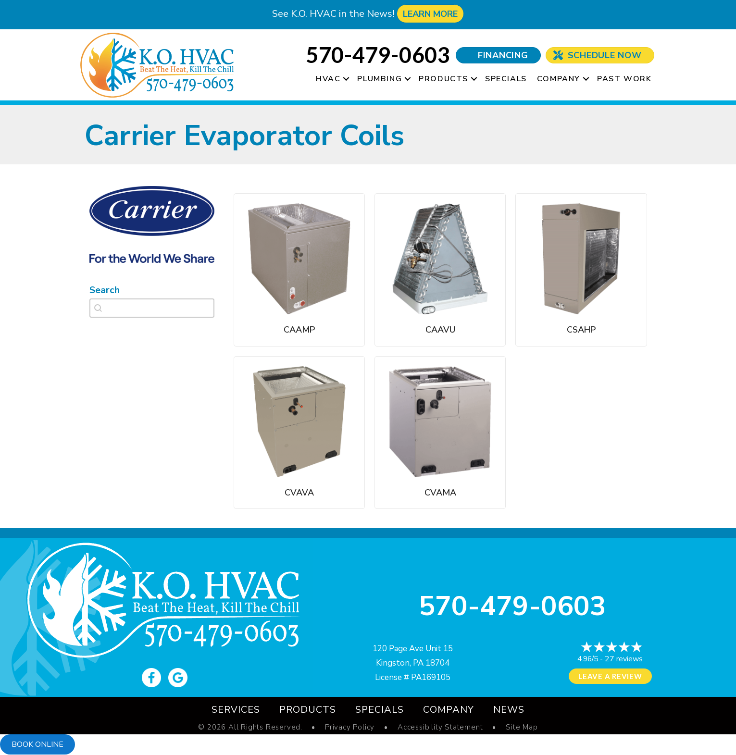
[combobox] (151, 308)
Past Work (624, 79)
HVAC (328, 79)
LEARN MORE (430, 14)
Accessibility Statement (440, 727)
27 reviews (624, 659)
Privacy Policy (349, 727)
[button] (346, 79)
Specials (506, 79)
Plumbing (379, 79)
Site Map (521, 727)
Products (443, 79)
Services (236, 709)
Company (558, 79)
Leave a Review (610, 676)
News (508, 709)
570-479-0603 (512, 606)
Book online (37, 744)
